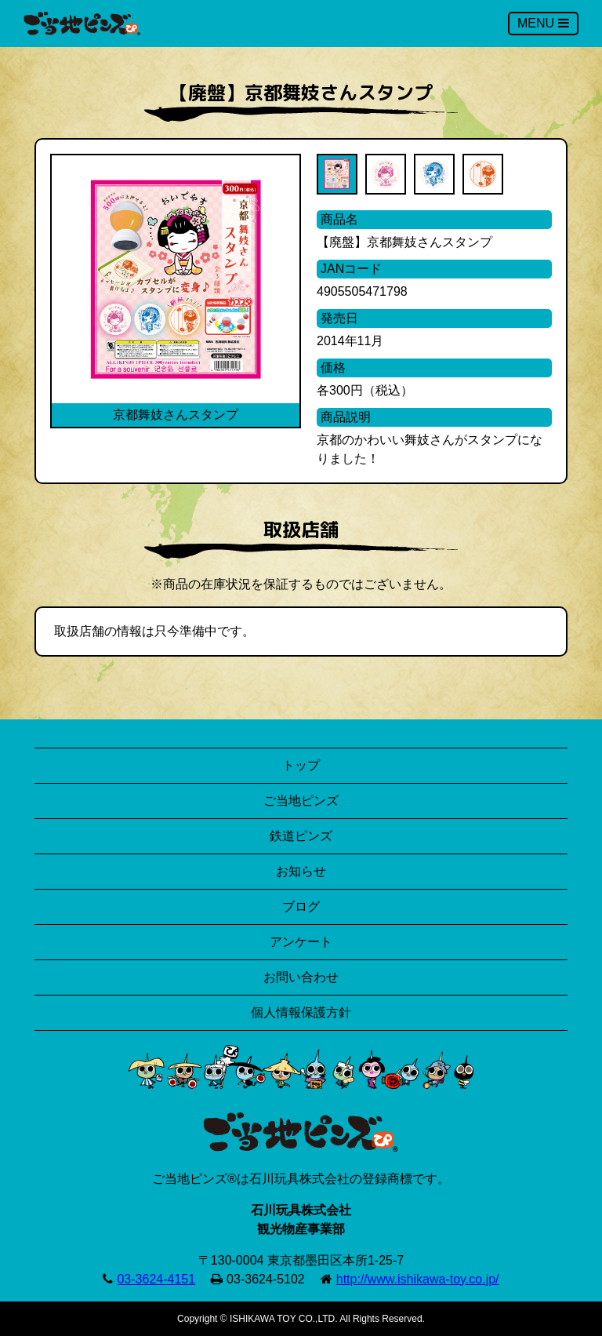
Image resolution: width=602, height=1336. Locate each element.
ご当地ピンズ (301, 800)
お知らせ (301, 871)
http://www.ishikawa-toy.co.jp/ (417, 1279)
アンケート (301, 941)
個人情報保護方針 (301, 1012)
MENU (543, 23)
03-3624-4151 (156, 1279)
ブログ (301, 906)
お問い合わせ (301, 977)
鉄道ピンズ (301, 836)
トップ (301, 765)
